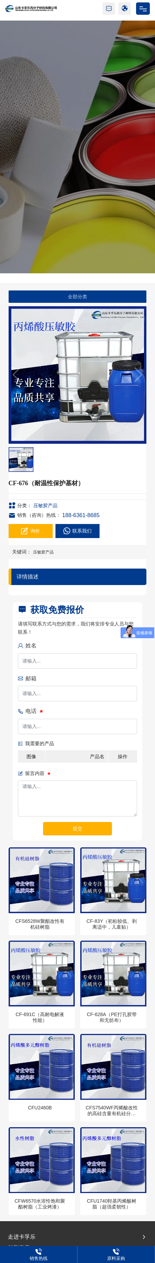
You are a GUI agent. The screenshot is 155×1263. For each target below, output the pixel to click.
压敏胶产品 (45, 505)
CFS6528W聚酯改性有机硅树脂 (40, 924)
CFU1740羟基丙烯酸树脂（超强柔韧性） (111, 1204)
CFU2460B (40, 1107)
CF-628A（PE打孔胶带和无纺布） (112, 1017)
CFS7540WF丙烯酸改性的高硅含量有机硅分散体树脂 (112, 1113)
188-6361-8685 (81, 515)
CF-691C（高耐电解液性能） (40, 1017)
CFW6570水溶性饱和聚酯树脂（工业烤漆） (39, 1204)
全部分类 (77, 296)
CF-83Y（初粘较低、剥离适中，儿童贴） (111, 924)
